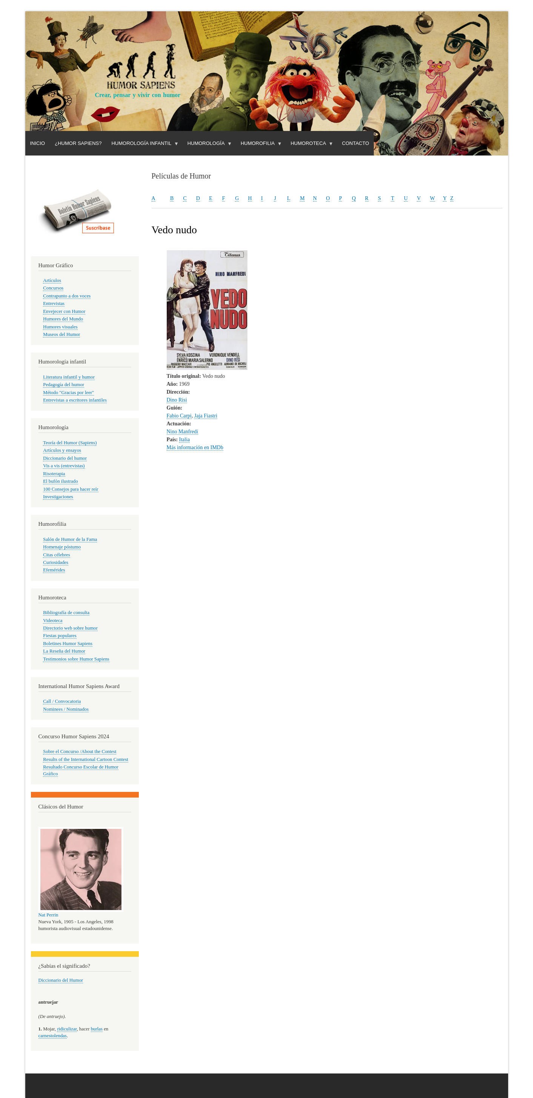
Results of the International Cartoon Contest (85, 759)
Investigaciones (58, 496)
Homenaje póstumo (62, 547)
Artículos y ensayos (62, 450)
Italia (184, 439)
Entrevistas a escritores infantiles (75, 400)
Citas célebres (56, 554)
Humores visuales (60, 327)
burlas (97, 1029)
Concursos (53, 288)
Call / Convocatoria (62, 701)
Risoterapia (54, 473)
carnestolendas (52, 1035)
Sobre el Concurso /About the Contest (79, 751)
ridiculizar (67, 1029)
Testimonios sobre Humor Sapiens (76, 659)
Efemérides (54, 570)
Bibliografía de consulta (66, 612)
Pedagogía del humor (63, 384)
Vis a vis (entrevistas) (63, 465)
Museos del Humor (61, 334)
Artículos (52, 280)
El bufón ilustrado (60, 481)
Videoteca (52, 620)
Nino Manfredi (182, 431)
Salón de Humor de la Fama (70, 539)
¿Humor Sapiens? (78, 143)
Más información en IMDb (195, 447)
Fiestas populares (59, 635)
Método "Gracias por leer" (68, 392)
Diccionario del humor (65, 458)
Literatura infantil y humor (69, 377)
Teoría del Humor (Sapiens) (70, 442)
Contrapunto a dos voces (67, 296)
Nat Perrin (48, 915)
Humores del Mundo (63, 319)
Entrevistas (54, 303)
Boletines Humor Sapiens (67, 643)
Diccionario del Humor (60, 980)
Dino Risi (177, 400)
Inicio (37, 143)
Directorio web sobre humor (70, 628)
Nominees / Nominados (66, 709)
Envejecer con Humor (64, 311)
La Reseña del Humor (64, 651)
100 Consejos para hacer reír (70, 489)
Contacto (355, 143)
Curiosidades (55, 562)
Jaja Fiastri (205, 416)
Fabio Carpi (179, 416)
